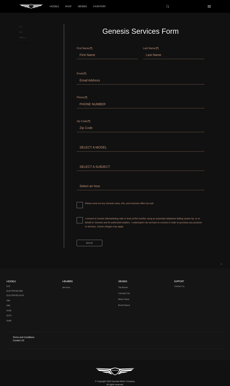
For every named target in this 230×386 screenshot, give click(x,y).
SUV (21, 32)
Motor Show (123, 299)
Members (67, 281)
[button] (209, 6)
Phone (82, 97)
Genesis (122, 281)
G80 (8, 301)
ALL (21, 26)
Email (81, 73)
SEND (89, 243)
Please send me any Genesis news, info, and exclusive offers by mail (115, 203)
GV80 (8, 321)
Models (11, 281)
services (66, 288)
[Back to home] (31, 6)
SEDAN (22, 37)
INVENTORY (99, 6)
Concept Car (124, 293)
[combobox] (184, 6)
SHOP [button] (68, 6)
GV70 (8, 316)
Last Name (150, 48)
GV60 (8, 311)
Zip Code (83, 121)
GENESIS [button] (82, 6)
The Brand (123, 288)
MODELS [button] (54, 6)
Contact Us (179, 286)
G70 (8, 286)
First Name (84, 48)
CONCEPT (24, 43)
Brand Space (124, 305)
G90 (8, 306)
